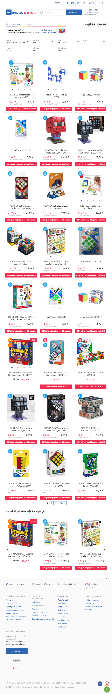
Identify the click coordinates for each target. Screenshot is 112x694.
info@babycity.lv (91, 12)
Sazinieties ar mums (39, 616)
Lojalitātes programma (14, 610)
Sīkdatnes (88, 609)
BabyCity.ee (63, 613)
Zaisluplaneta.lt (64, 620)
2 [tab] (18, 89)
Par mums (9, 600)
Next (104, 549)
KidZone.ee (62, 624)
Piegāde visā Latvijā (39, 606)
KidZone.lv (62, 603)
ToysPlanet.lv (63, 600)
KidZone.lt (62, 627)
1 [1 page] (47, 503)
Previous (8, 549)
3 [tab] (24, 89)
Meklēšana (74, 12)
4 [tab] (30, 89)
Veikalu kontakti (12, 613)
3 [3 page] (55, 503)
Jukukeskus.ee (64, 617)
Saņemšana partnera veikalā (43, 619)
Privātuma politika (91, 600)
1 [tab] (12, 89)
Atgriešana (36, 609)
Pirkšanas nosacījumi (40, 612)
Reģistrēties (16, 651)
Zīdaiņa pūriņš (11, 603)
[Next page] (62, 503)
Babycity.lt (62, 610)
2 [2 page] (51, 503)
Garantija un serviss (13, 607)
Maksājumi (36, 602)
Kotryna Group (64, 607)
